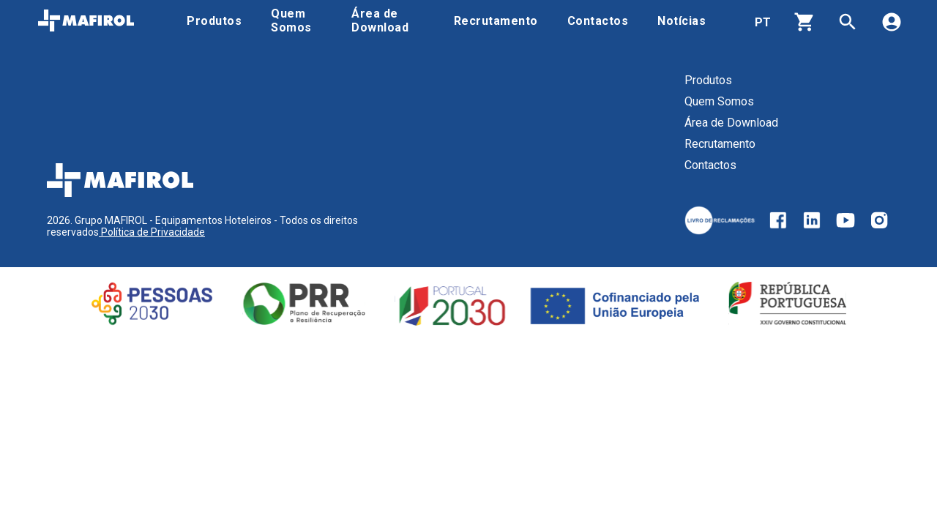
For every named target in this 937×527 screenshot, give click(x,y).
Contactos (710, 165)
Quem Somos (719, 101)
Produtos (708, 80)
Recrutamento (719, 144)
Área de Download (731, 123)
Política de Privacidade (152, 232)
